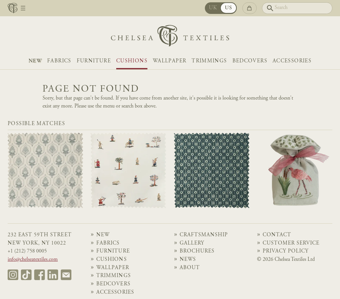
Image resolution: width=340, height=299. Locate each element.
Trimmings (209, 61)
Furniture (94, 61)
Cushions (131, 61)
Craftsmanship (204, 235)
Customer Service (291, 243)
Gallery (192, 243)
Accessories (292, 61)
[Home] (170, 37)
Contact (277, 235)
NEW (35, 61)
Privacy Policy (285, 251)
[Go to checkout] (249, 8)
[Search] (297, 8)
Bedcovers (249, 61)
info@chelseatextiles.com (33, 259)
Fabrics (59, 61)
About (190, 268)
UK (213, 8)
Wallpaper (169, 61)
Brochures (197, 251)
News (188, 259)
